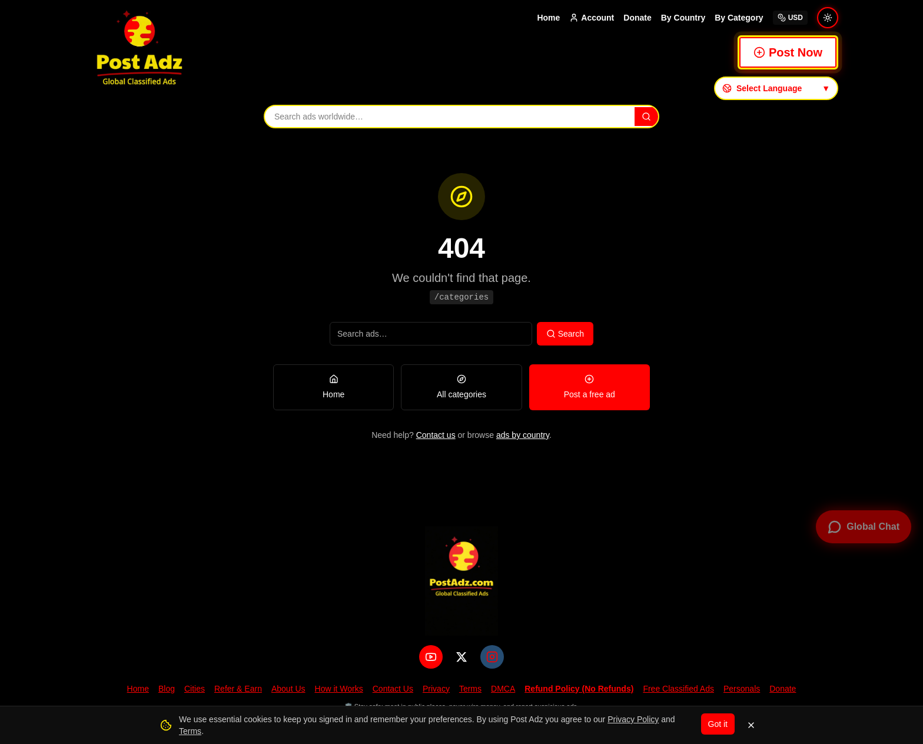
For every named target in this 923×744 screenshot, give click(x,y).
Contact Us (393, 688)
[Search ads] (448, 116)
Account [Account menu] (591, 17)
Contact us (436, 435)
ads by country (522, 435)
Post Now (787, 52)
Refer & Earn (238, 688)
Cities (194, 688)
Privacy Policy (633, 719)
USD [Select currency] (790, 18)
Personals (741, 688)
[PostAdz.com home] (461, 581)
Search (565, 333)
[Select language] (776, 88)
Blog (166, 688)
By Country (683, 17)
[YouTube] (431, 657)
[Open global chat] (863, 526)
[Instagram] (492, 657)
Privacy (436, 688)
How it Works (339, 688)
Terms (470, 688)
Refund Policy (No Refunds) (578, 688)
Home (548, 17)
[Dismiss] (751, 725)
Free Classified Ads (678, 688)
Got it (718, 724)
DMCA (503, 688)
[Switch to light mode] (827, 17)
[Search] (646, 116)
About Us (288, 688)
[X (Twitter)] (461, 657)
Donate (637, 17)
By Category (739, 17)
